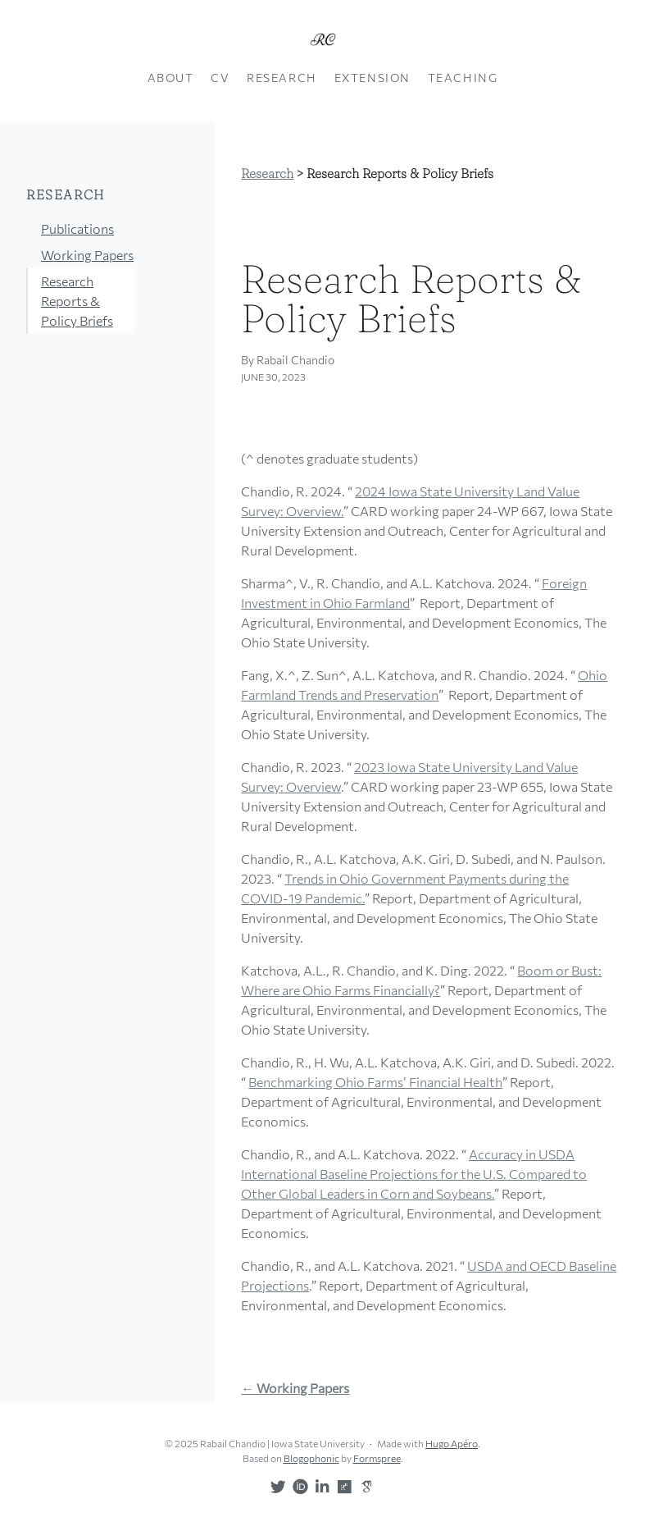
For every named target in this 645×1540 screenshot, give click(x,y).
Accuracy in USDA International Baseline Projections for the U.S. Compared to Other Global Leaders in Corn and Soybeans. (414, 1173)
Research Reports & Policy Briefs (77, 300)
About (171, 78)
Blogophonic (311, 1458)
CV (220, 78)
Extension (372, 78)
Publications (77, 228)
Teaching (463, 78)
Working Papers (87, 255)
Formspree (377, 1458)
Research (282, 78)
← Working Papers (295, 1388)
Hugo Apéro (451, 1443)
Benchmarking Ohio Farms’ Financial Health (375, 1082)
